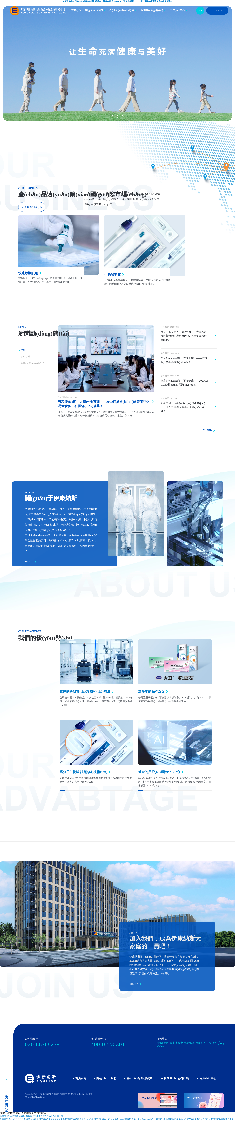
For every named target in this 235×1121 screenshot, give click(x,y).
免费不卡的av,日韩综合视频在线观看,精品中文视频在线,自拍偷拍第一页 (31, 1116)
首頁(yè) (76, 10)
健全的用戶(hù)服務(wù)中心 (159, 772)
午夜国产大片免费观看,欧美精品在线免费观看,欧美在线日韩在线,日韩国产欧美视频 (190, 1119)
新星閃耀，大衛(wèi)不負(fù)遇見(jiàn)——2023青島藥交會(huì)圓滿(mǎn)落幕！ (183, 407)
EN (200, 10)
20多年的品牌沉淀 (151, 691)
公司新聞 (25, 356)
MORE (207, 430)
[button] (112, 116)
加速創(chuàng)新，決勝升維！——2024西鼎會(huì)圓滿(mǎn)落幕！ (184, 360)
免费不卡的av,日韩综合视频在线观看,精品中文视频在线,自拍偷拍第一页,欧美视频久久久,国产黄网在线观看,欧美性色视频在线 (117, 1)
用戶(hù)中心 (177, 10)
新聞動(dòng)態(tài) (151, 10)
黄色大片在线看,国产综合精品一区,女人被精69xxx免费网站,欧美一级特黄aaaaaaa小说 (116, 1119)
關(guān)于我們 (94, 10)
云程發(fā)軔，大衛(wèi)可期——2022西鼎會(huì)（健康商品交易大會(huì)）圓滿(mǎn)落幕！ (103, 404)
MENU (217, 11)
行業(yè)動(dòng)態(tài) (32, 363)
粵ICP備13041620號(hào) (35, 1097)
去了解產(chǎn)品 (32, 207)
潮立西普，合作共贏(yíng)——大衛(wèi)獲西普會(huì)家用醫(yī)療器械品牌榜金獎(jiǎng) (184, 335)
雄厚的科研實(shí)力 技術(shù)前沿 (85, 691)
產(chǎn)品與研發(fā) (121, 10)
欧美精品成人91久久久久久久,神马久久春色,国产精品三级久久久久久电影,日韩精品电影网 (39, 1119)
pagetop (6, 1095)
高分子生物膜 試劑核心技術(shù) (83, 772)
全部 (23, 350)
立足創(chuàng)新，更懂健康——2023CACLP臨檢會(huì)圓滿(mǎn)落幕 (184, 382)
